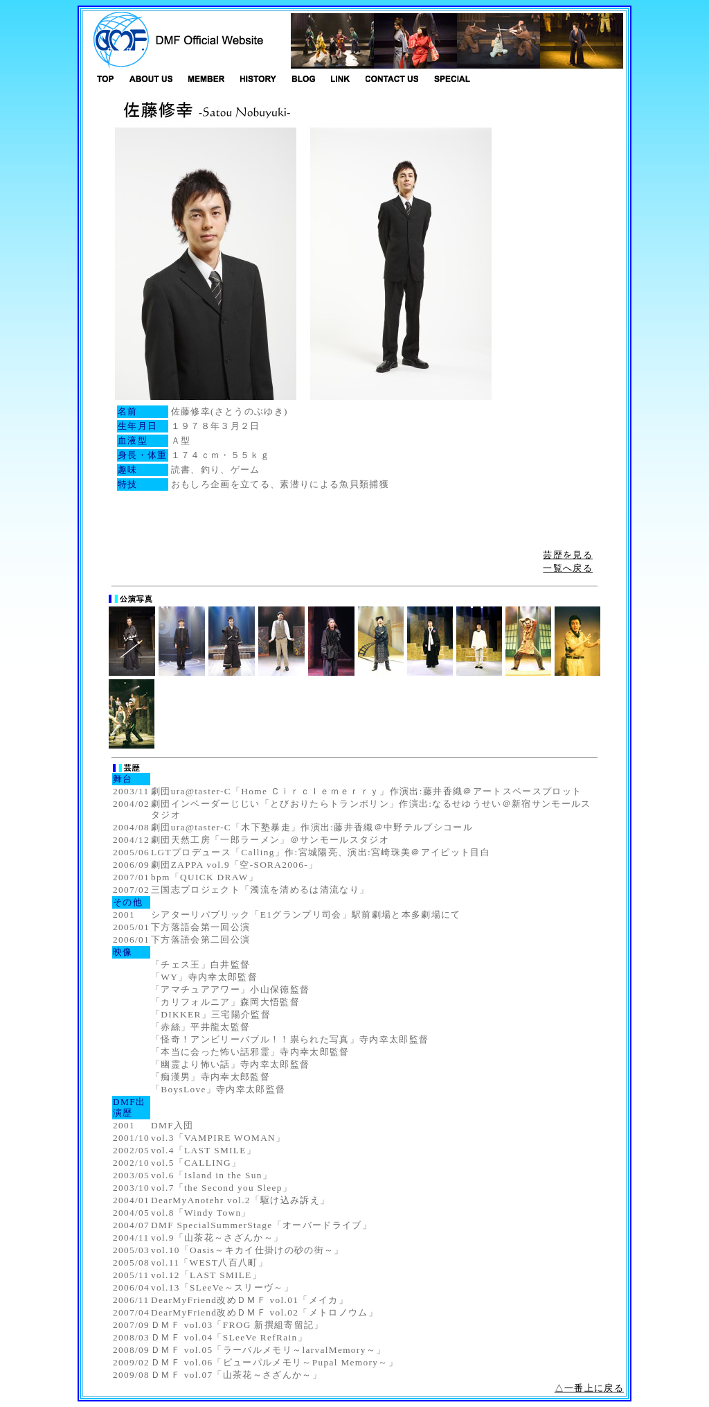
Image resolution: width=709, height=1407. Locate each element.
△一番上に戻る (589, 1388)
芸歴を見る (568, 555)
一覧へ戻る (568, 568)
